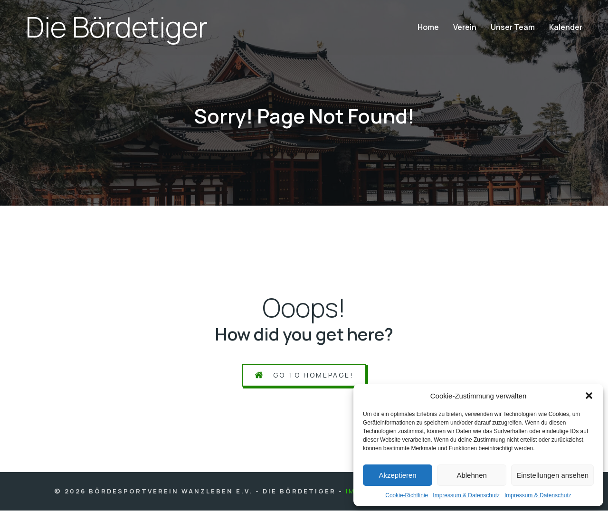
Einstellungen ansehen (552, 475)
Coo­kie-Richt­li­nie (406, 495)
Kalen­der (565, 27)
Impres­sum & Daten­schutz (466, 495)
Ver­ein (464, 27)
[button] (589, 395)
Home (428, 27)
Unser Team (513, 27)
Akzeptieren (397, 475)
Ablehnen (471, 475)
